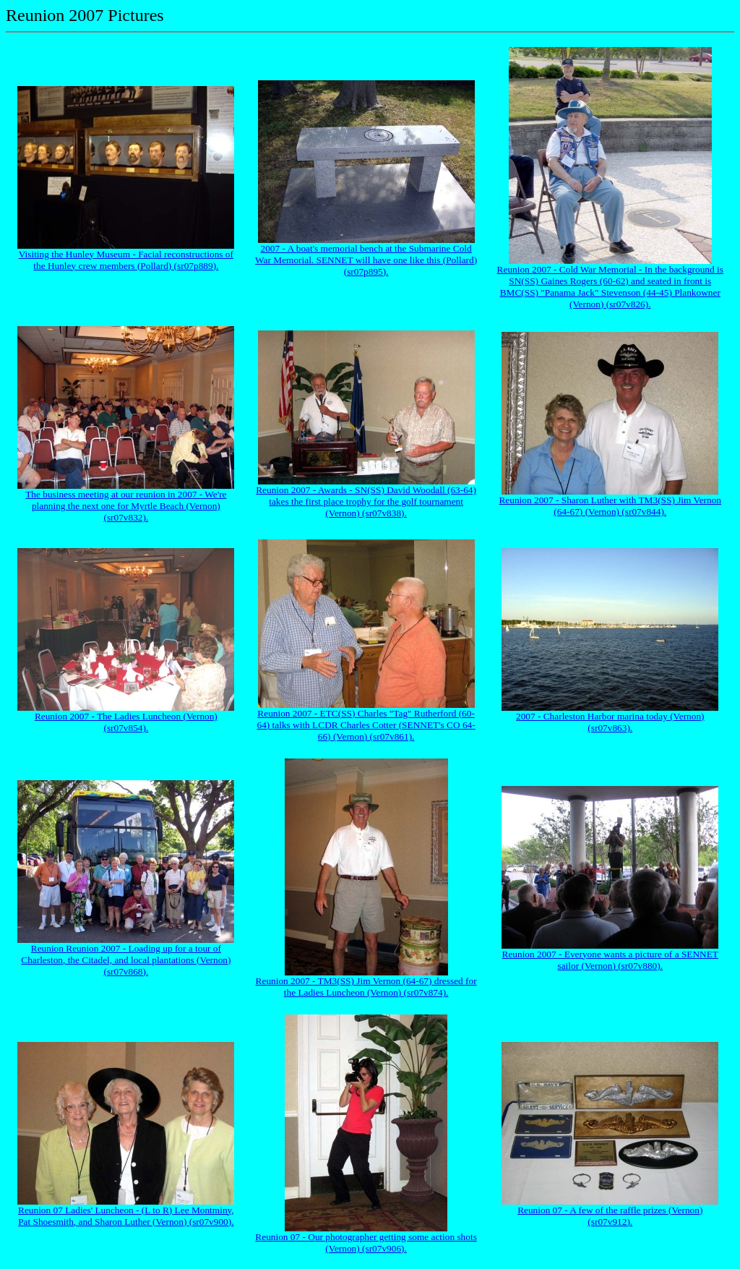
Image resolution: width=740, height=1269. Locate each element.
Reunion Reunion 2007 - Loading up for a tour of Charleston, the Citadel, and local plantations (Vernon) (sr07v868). (126, 960)
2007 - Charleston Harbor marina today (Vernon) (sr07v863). (610, 722)
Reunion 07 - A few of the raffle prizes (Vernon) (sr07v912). (609, 1216)
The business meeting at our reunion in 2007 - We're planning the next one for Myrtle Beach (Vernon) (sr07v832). (125, 506)
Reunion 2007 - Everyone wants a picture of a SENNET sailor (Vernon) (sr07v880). (610, 960)
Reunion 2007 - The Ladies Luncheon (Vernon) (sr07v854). (126, 722)
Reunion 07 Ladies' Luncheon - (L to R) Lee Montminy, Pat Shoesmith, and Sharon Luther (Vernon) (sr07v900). (126, 1216)
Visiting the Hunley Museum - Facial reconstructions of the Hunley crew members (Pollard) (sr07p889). (126, 260)
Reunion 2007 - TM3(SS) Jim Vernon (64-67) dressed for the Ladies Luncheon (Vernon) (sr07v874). (366, 986)
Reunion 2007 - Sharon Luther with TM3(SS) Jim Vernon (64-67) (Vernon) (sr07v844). (610, 506)
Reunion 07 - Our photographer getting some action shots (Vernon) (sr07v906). (366, 1242)
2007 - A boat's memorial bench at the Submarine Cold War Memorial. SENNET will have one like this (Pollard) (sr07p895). (366, 260)
